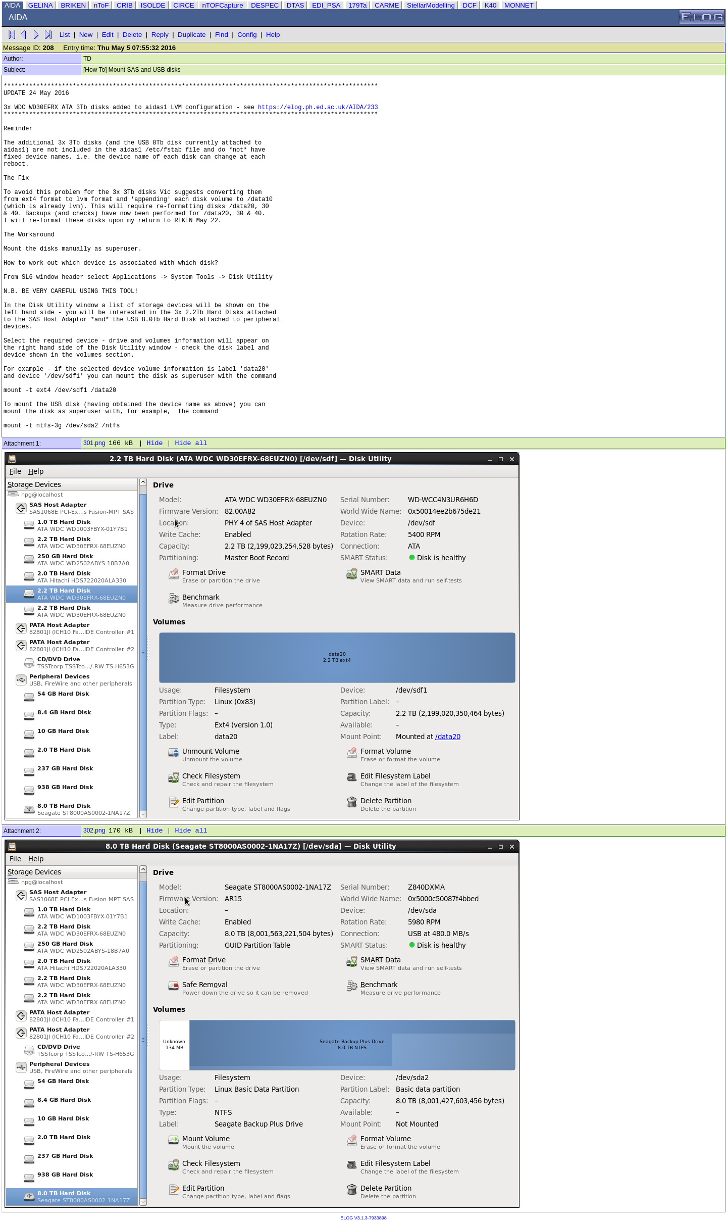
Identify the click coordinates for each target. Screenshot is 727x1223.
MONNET (519, 5)
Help (273, 34)
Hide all (191, 443)
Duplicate (192, 34)
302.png (94, 830)
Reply (160, 34)
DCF (470, 5)
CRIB (125, 5)
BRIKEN (73, 5)
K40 (491, 5)
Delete (132, 34)
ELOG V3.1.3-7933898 (363, 1217)
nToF (101, 5)
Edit (108, 34)
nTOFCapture (222, 5)
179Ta (357, 5)
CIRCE (183, 5)
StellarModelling (431, 5)
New (86, 34)
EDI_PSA (326, 5)
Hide (154, 443)
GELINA (40, 5)
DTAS (295, 5)
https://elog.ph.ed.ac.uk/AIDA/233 (318, 107)
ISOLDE (153, 5)
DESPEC (265, 5)
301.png (94, 443)
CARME (387, 5)
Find (221, 34)
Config (247, 34)
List (65, 34)
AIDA (12, 5)
